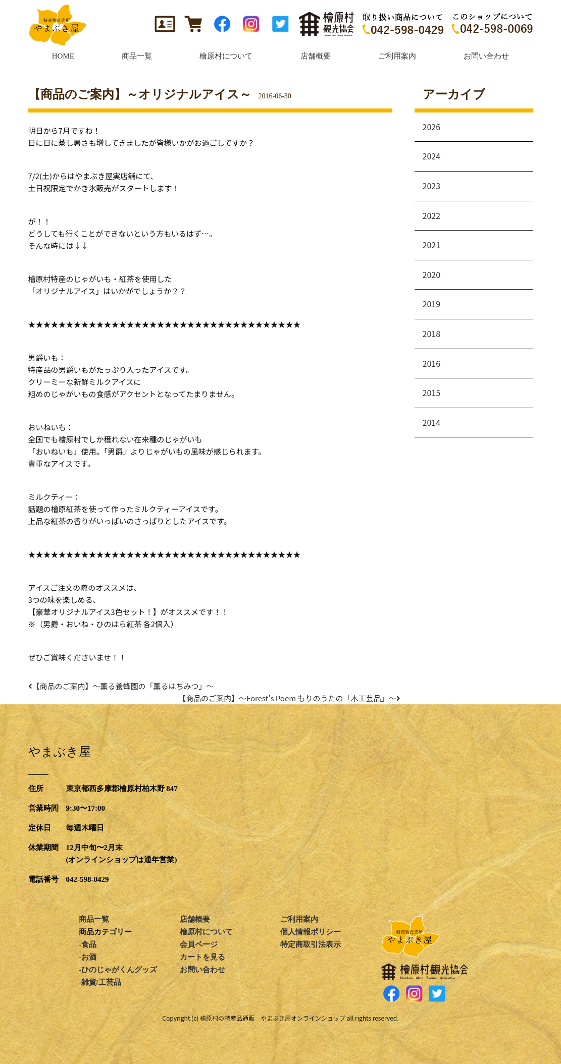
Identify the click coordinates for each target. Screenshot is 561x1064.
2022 (432, 215)
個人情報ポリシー (310, 932)
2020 (432, 274)
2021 (432, 245)
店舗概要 (195, 919)
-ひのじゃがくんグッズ (118, 970)
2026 (432, 127)
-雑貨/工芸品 (100, 982)
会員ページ (199, 944)
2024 (432, 156)
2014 (432, 422)
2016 (432, 363)
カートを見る (202, 957)
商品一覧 (94, 919)
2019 (432, 304)
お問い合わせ (202, 970)
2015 (432, 392)
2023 (432, 186)
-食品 (87, 944)
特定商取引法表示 (310, 944)
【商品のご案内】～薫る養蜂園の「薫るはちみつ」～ (121, 686)
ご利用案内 (299, 919)
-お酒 (87, 957)
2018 (432, 333)
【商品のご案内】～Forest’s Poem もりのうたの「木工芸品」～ (291, 698)
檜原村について (206, 932)
